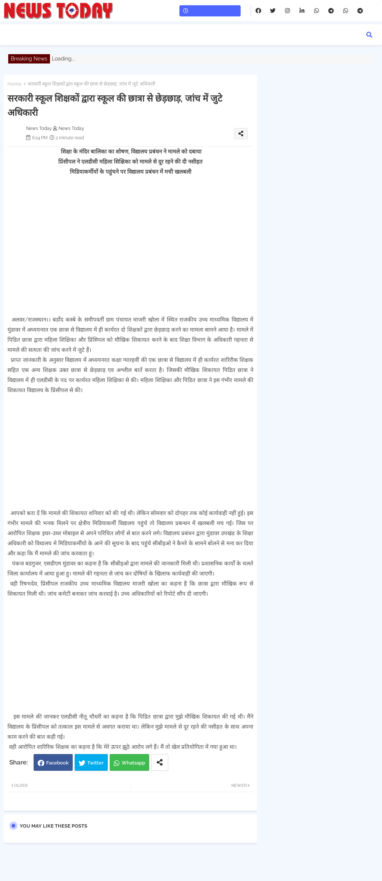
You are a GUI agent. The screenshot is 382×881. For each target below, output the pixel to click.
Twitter (95, 763)
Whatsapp (133, 763)
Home (14, 84)
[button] (369, 34)
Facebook (57, 763)
